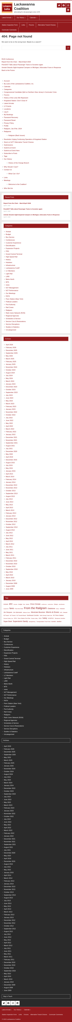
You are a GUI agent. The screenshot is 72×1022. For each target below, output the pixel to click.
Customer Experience (13, 243)
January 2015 (10, 471)
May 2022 (9, 423)
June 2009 (9, 589)
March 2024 (10, 381)
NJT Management (12, 288)
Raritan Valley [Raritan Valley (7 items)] (34, 618)
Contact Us (8, 170)
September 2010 (12, 569)
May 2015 (9, 468)
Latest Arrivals (9, 103)
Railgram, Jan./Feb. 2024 (13, 129)
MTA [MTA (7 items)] (61, 612)
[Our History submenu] (25, 17)
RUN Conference (8, 59)
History (8, 260)
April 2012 (9, 541)
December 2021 (11, 437)
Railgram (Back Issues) (16, 135)
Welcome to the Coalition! (17, 184)
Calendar (7, 86)
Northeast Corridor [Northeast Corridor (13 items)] (33, 615)
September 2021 (12, 443)
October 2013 (10, 491)
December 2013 (11, 485)
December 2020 (11, 451)
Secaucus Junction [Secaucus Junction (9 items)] (60, 618)
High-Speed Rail (11, 257)
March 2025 (10, 359)
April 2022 (9, 426)
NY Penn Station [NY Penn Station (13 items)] (58, 615)
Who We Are (8, 188)
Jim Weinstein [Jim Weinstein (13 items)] (17, 612)
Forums (6, 95)
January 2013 (10, 516)
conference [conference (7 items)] (44, 604)
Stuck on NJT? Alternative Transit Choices (19, 142)
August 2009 (10, 586)
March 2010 (10, 578)
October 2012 (10, 524)
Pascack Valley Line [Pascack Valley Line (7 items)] (8, 618)
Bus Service (10, 237)
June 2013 (9, 502)
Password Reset (10, 120)
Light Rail (9, 274)
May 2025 (9, 356)
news (8, 285)
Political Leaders (12, 302)
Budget (8, 234)
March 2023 (10, 404)
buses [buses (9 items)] (27, 604)
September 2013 (12, 493)
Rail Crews (10, 307)
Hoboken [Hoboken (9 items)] (62, 608)
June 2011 (9, 550)
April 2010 (9, 575)
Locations (7, 109)
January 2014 (10, 482)
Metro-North (10, 279)
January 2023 (10, 409)
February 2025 (11, 361)
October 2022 (10, 415)
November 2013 (11, 488)
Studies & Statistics (13, 327)
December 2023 (11, 387)
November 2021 (11, 440)
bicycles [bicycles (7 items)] (15, 604)
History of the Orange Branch (18, 163)
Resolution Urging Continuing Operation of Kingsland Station (25, 139)
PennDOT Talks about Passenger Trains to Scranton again (22, 65)
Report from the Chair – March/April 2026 (16, 62)
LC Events (7, 106)
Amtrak (8, 232)
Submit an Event (10, 148)
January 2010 (10, 580)
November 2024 (11, 367)
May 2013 (9, 505)
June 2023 (9, 398)
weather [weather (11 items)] (59, 621)
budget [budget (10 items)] (20, 604)
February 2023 (11, 406)
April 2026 (9, 345)
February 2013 (11, 513)
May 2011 (9, 552)
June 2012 (9, 535)
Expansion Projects (13, 248)
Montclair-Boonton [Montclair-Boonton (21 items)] (38, 612)
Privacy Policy (9, 123)
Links (6, 177)
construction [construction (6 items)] (50, 604)
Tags (5, 156)
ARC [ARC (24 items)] (11, 604)
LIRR (7, 276)
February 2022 (11, 432)
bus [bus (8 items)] (24, 604)
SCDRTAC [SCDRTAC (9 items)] (51, 618)
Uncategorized (11, 330)
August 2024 (10, 373)
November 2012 (11, 521)
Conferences (10, 240)
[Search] (68, 48)
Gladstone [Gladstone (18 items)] (51, 608)
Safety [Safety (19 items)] (44, 618)
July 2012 (9, 533)
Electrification (10, 245)
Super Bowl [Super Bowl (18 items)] (8, 621)
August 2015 (10, 463)
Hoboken (9, 262)
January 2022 (10, 434)
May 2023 (9, 401)
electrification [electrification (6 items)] (62, 604)
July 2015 (9, 465)
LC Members (10, 271)
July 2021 (9, 448)
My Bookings (8, 115)
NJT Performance (12, 290)
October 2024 (10, 370)
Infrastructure (10, 265)
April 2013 (9, 507)
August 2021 (10, 446)
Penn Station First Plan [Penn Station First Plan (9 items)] (24, 618)
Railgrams (7, 131)
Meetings (7, 180)
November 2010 (11, 564)
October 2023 (10, 389)
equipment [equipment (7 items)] (6, 608)
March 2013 (10, 510)
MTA (7, 282)
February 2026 (11, 347)
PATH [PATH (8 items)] (15, 618)
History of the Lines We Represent (16, 98)
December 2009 (11, 583)
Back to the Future (8, 70)
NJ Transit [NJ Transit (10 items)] (13, 615)
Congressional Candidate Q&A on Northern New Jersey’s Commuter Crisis (30, 92)
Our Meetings (10, 293)
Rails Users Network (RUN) (15, 313)
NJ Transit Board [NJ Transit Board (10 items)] (21, 615)
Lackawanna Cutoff (12, 268)
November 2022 (11, 412)
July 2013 (9, 499)
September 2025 (12, 353)
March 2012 (10, 544)
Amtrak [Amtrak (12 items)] (6, 604)
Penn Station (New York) (14, 299)
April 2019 (9, 457)
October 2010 (10, 566)
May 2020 (9, 454)
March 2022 (10, 429)
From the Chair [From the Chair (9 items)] (19, 608)
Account (7, 81)
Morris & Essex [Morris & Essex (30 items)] (52, 612)
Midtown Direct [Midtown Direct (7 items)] (26, 612)
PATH (8, 296)
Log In (6, 112)
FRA (7, 251)
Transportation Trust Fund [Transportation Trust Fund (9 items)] (43, 621)
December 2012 (11, 519)
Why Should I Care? (11, 167)
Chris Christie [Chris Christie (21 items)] (35, 604)
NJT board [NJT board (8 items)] (6, 615)
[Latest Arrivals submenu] (12, 17)
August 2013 (10, 496)
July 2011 (9, 547)
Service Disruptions (13, 324)
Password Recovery (11, 117)
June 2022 (9, 420)
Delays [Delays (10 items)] (56, 604)
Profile (6, 126)
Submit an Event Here (12, 150)
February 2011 (11, 558)
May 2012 (9, 538)
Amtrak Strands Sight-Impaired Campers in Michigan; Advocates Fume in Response (31, 67)
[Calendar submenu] (36, 17)
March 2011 (10, 555)
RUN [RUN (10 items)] (40, 618)
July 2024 (9, 375)
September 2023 (12, 392)
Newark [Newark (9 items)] (65, 612)
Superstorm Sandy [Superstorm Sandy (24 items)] (20, 621)
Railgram (9, 310)
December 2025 (11, 350)
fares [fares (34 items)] (11, 608)
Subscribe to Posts (10, 153)
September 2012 (12, 527)
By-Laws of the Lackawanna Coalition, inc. (19, 84)
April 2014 (9, 474)
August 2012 (10, 530)
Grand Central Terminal (14, 254)
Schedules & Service (13, 319)
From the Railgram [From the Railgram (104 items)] (35, 608)
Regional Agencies (12, 316)
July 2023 (9, 395)
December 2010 (11, 561)
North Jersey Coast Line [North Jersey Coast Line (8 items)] (46, 615)
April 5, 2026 (7, 205)
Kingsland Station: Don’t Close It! (15, 101)
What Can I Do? (14, 174)
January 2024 (10, 384)
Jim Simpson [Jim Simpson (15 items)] (8, 612)
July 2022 (9, 418)
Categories (8, 89)
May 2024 (9, 378)
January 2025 (10, 364)
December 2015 (11, 460)
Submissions (8, 145)
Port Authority (10, 304)
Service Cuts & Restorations (16, 321)
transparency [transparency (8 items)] (32, 621)
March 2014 (10, 476)
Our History (8, 159)
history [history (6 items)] (57, 608)
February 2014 (11, 479)
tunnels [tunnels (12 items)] (53, 621)
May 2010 (9, 572)
